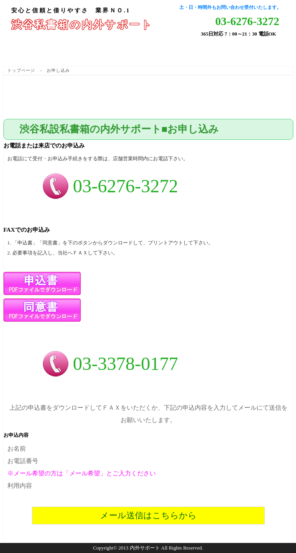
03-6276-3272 (247, 21)
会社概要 (270, 50)
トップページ (21, 70)
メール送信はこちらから (148, 515)
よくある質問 (172, 50)
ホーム (24, 50)
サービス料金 (122, 50)
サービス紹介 (73, 50)
